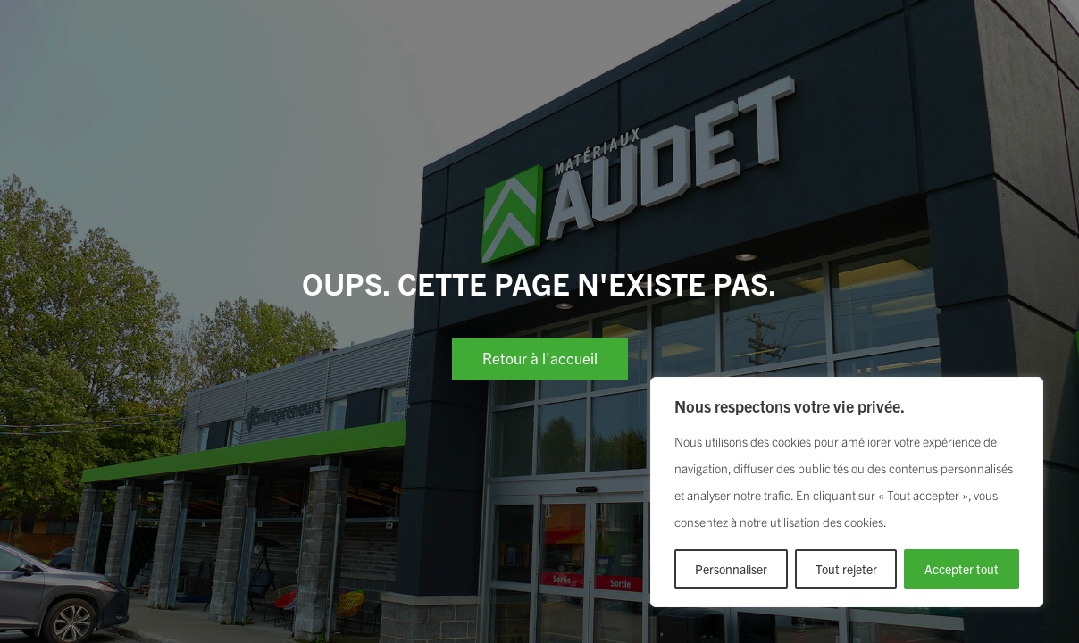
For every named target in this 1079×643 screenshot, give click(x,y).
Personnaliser (731, 569)
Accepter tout (961, 569)
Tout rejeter (846, 569)
